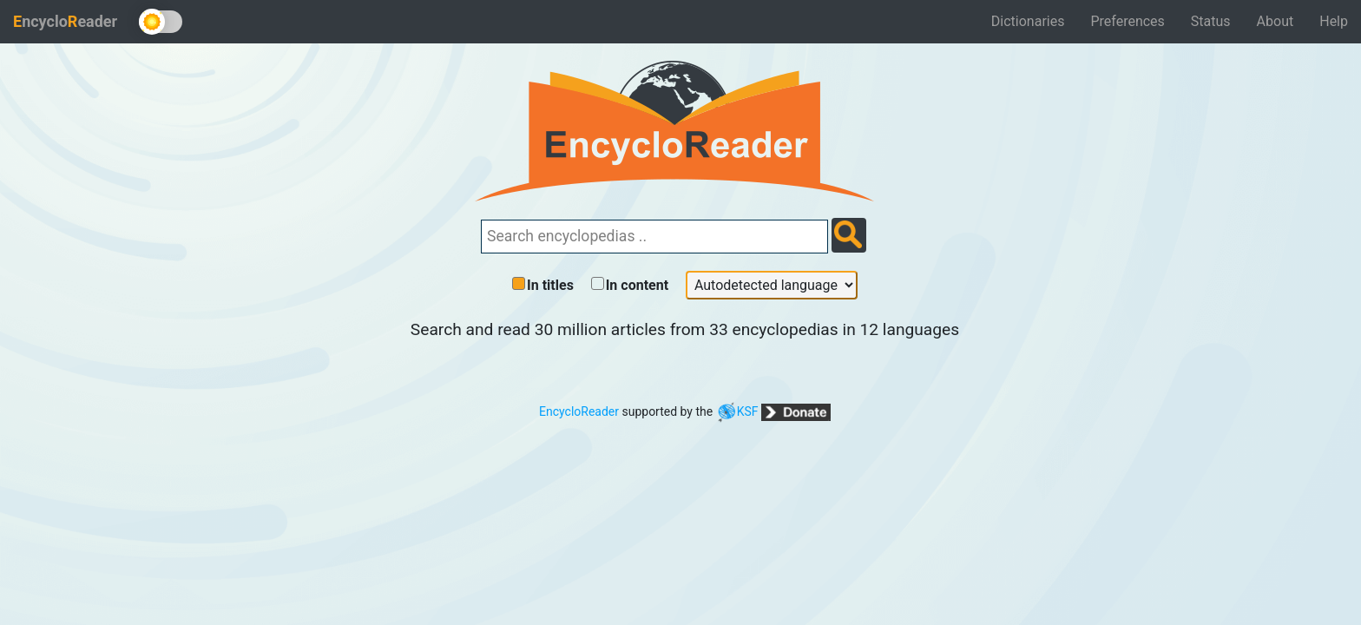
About (1275, 21)
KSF (737, 411)
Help (1333, 21)
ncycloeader (65, 21)
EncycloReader (579, 411)
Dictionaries (1028, 21)
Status (1211, 21)
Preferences (1127, 21)
